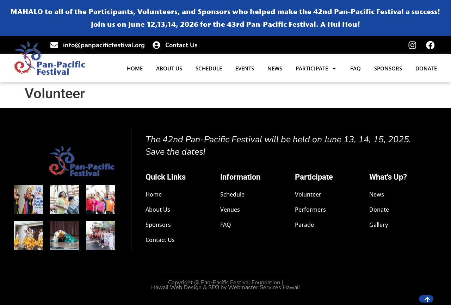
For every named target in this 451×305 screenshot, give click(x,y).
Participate (316, 69)
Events (244, 68)
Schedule (209, 68)
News (274, 68)
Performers (310, 210)
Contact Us (160, 240)
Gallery (379, 225)
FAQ (355, 68)
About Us (169, 68)
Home (135, 68)
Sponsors (388, 68)
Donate (426, 68)
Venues (230, 210)
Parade (304, 225)
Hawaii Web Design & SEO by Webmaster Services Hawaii (225, 288)
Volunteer (308, 195)
